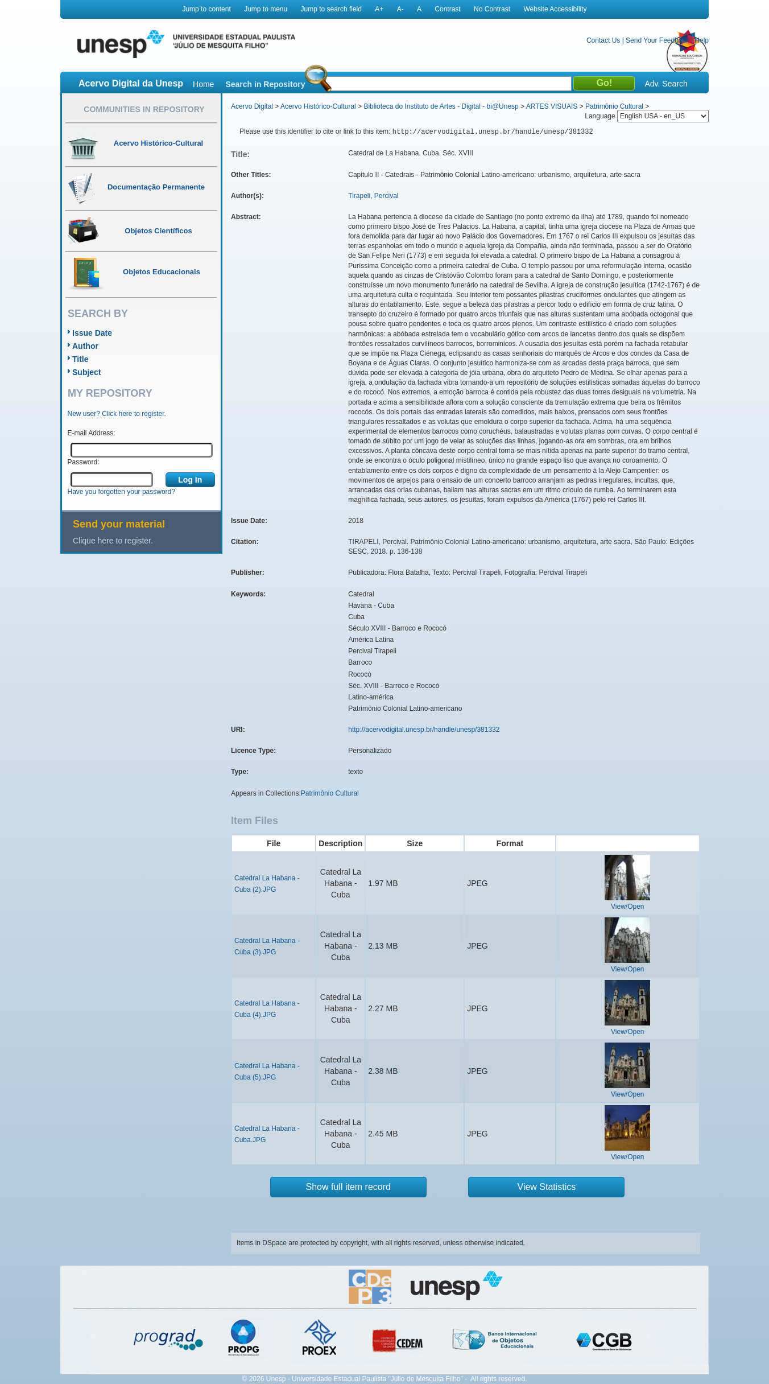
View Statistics (547, 1187)
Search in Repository (265, 84)
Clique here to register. (113, 540)
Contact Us (603, 40)
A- (400, 9)
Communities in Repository (144, 109)
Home (203, 84)
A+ (379, 9)
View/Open (627, 907)
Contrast (447, 9)
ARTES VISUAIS (551, 106)
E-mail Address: (91, 433)
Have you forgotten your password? (121, 492)
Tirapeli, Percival (373, 196)
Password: (84, 462)
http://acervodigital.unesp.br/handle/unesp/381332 (423, 730)
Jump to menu (265, 9)
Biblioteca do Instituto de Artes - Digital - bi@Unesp (440, 106)
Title (80, 359)
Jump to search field (331, 9)
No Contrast (492, 9)
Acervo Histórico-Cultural (318, 106)
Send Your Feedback (657, 40)
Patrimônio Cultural (614, 106)
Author (85, 346)
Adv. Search (665, 83)
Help (701, 40)
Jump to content (206, 9)
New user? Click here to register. (117, 414)
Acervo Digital (252, 106)
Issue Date (92, 332)
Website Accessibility (554, 9)
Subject (86, 372)
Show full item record (348, 1187)
